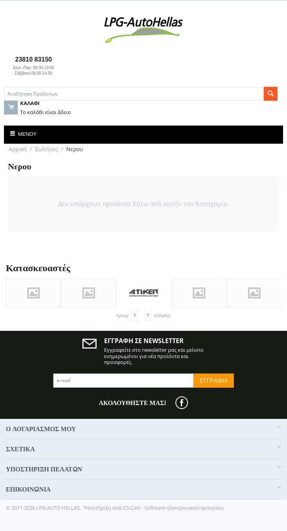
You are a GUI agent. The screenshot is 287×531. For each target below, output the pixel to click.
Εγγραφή (213, 380)
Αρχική (18, 149)
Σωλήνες (46, 149)
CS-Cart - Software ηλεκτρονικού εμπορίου (173, 507)
